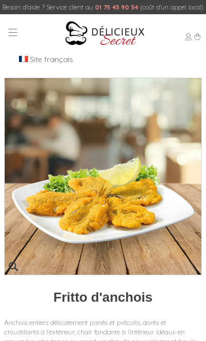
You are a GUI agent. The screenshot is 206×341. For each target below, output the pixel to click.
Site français (46, 59)
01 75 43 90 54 (116, 7)
